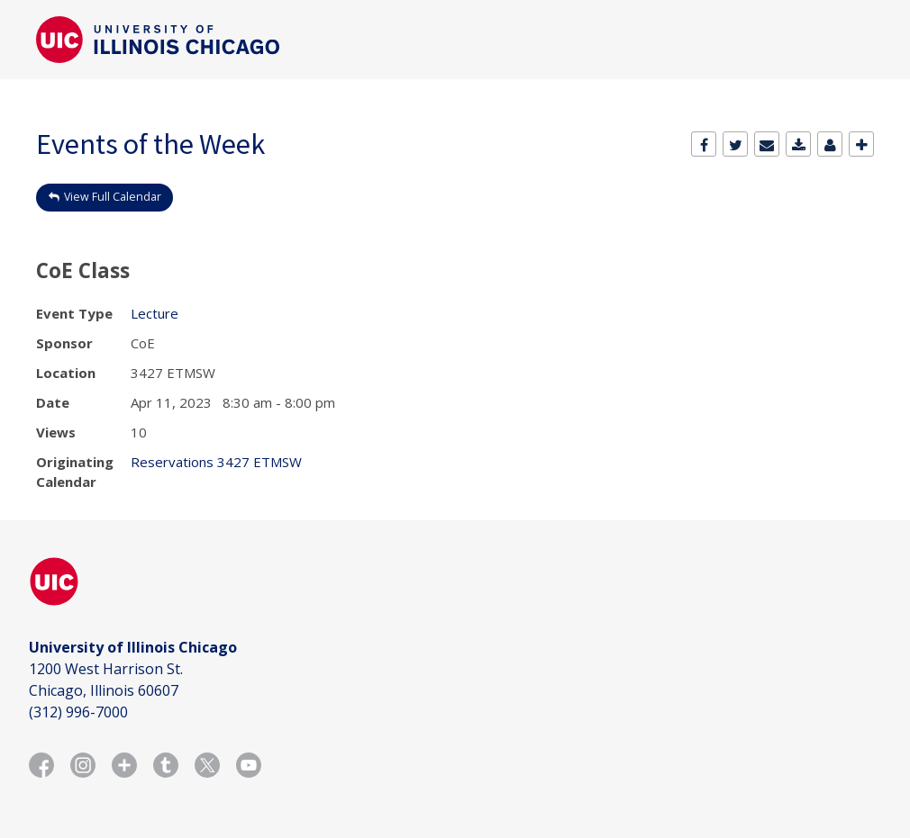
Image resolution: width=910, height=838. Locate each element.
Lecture (154, 313)
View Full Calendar (112, 196)
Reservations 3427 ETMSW (216, 462)
